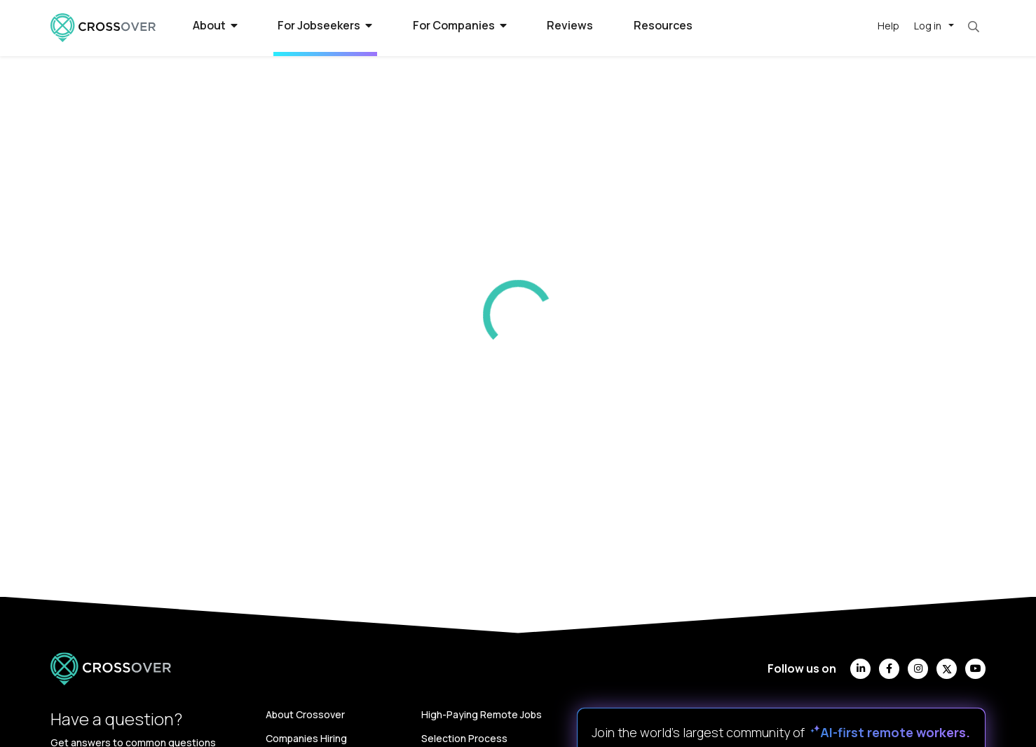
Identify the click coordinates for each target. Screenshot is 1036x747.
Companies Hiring (306, 738)
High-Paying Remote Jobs (481, 714)
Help (888, 25)
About (215, 25)
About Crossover (305, 714)
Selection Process (464, 738)
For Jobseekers (325, 25)
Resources (663, 25)
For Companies (460, 25)
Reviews (570, 25)
